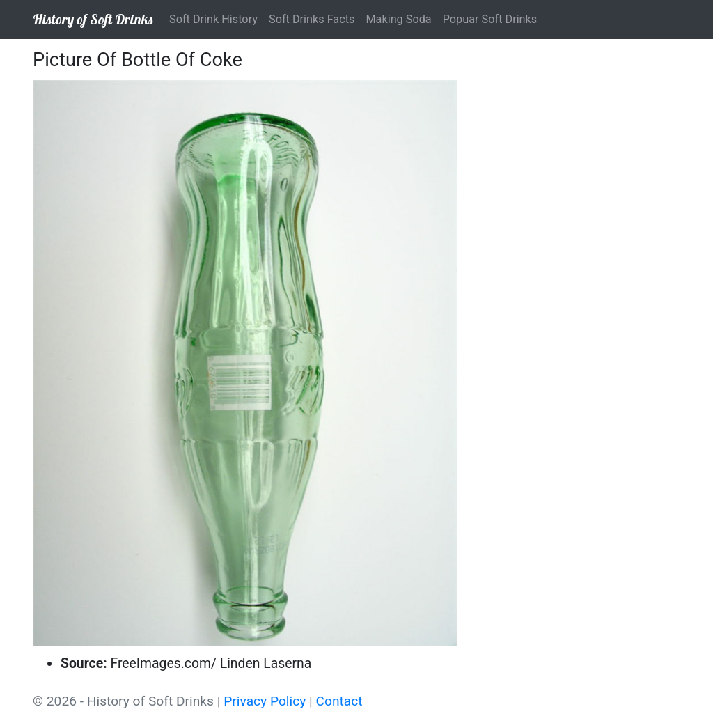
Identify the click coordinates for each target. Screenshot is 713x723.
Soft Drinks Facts (311, 19)
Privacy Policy (265, 701)
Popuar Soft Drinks (490, 19)
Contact (339, 701)
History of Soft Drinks (92, 19)
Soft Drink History (213, 19)
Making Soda (398, 19)
